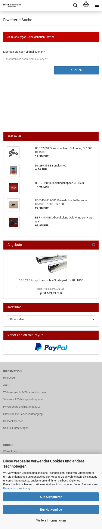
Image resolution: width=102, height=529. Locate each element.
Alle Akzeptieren (51, 497)
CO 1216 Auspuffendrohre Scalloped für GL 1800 (51, 280)
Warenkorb (9, 451)
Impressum (10, 377)
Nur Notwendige (51, 509)
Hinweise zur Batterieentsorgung (23, 414)
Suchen (76, 70)
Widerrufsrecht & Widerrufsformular (25, 392)
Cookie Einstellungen (15, 427)
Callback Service (13, 421)
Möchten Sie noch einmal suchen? (24, 51)
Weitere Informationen (51, 520)
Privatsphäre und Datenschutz (21, 406)
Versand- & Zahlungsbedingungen (23, 399)
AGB (6, 384)
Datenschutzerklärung (16, 488)
